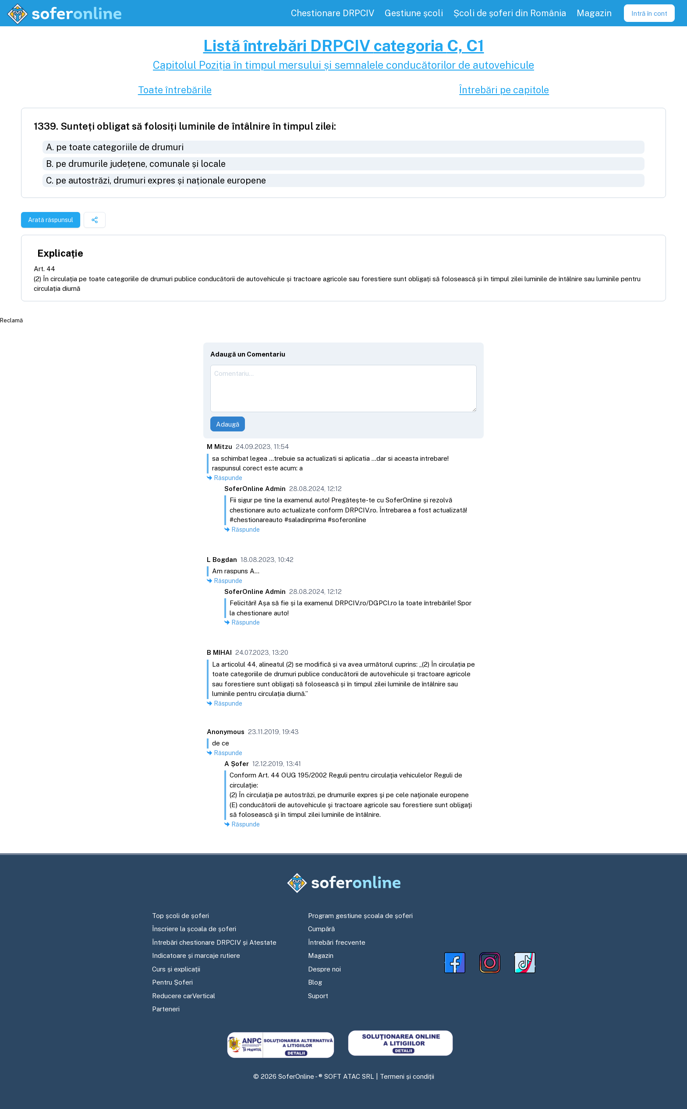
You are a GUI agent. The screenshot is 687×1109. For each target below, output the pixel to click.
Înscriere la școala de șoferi (194, 928)
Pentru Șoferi (172, 982)
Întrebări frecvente (336, 942)
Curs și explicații (176, 969)
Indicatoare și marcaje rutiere (196, 955)
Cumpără (321, 928)
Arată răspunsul (50, 219)
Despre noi (324, 969)
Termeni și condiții (407, 1076)
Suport (318, 996)
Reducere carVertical (183, 996)
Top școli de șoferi (180, 915)
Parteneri (166, 1009)
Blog (315, 982)
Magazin (320, 955)
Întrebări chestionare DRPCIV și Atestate (214, 942)
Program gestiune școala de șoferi (360, 915)
